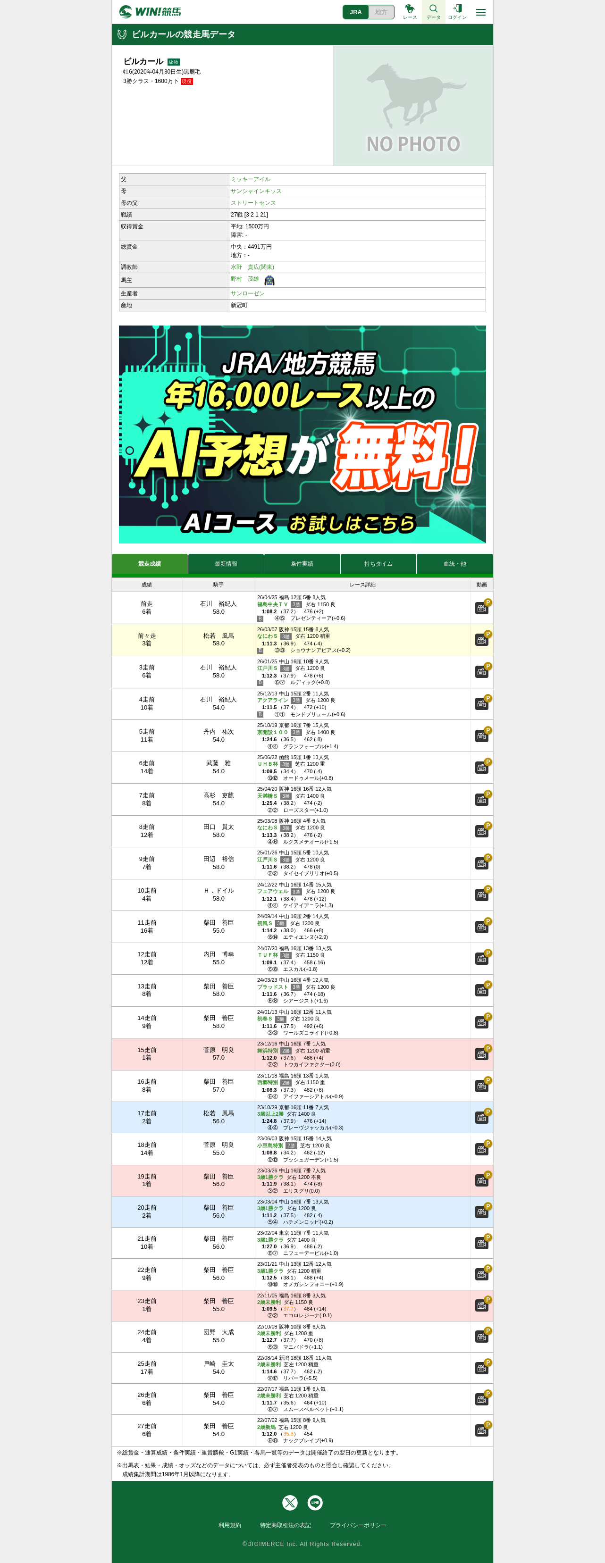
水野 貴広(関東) (252, 267)
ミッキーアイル (250, 179)
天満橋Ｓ (274, 796)
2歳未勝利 (269, 1302)
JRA (356, 12)
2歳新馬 (266, 1427)
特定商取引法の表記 (285, 1525)
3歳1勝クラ (270, 1177)
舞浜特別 (274, 1050)
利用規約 (229, 1525)
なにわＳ (274, 636)
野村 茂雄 (245, 279)
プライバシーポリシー (358, 1525)
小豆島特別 (277, 1145)
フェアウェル (279, 891)
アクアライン (279, 700)
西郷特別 (274, 1083)
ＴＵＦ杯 (274, 955)
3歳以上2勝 (270, 1114)
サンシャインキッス (256, 191)
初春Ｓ (271, 1019)
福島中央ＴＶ (279, 604)
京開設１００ (279, 732)
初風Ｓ (271, 923)
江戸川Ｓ (274, 668)
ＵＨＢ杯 (274, 764)
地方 (381, 12)
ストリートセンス (253, 203)
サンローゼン (248, 293)
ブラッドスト (279, 987)
